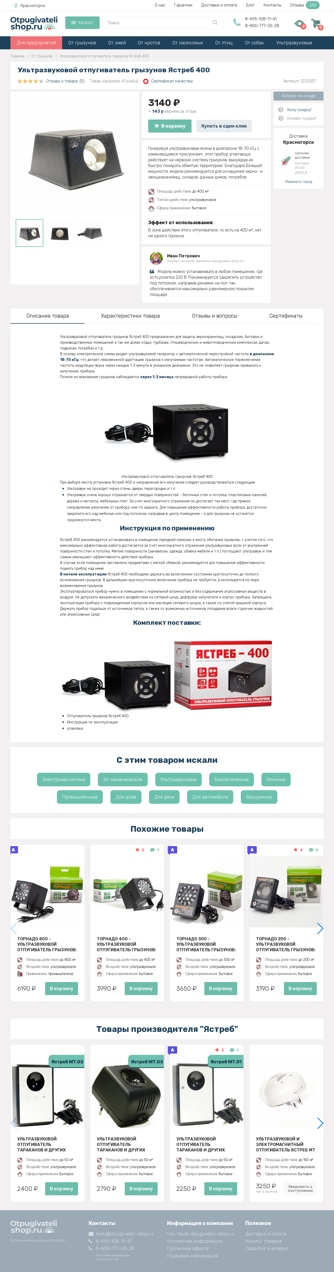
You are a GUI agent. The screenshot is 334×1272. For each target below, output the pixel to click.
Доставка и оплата (265, 1234)
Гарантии (183, 5)
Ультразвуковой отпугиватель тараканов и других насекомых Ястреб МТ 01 (205, 1144)
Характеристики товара (130, 316)
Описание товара (47, 316)
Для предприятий (36, 43)
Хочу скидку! (299, 109)
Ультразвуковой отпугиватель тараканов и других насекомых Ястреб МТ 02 (46, 1144)
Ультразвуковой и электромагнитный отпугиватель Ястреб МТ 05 (285, 1144)
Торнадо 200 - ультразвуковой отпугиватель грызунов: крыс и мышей (285, 944)
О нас (160, 5)
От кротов (149, 43)
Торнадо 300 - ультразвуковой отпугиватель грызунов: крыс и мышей (206, 944)
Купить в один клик (224, 126)
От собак (254, 43)
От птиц (224, 43)
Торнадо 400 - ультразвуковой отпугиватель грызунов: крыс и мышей (126, 944)
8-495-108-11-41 (261, 18)
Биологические (231, 779)
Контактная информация (194, 1241)
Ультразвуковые (294, 43)
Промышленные (80, 797)
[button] (320, 928)
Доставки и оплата (219, 5)
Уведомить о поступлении (300, 1189)
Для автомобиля (210, 797)
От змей (117, 43)
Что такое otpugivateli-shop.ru (200, 1234)
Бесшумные (259, 797)
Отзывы (305, 5)
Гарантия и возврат (267, 1248)
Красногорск (29, 5)
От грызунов (82, 43)
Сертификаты (286, 316)
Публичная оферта (187, 1248)
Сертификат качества (168, 81)
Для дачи (164, 797)
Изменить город (298, 181)
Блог (250, 5)
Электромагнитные (63, 779)
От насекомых (187, 43)
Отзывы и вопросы (214, 316)
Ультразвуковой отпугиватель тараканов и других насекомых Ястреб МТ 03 (126, 1144)
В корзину (170, 126)
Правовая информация (192, 1255)
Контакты (272, 5)
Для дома (126, 797)
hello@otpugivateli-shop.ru (121, 1234)
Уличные (276, 779)
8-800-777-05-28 (262, 25)
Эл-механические (122, 779)
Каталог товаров (263, 1241)
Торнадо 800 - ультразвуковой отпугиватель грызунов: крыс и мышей (46, 944)
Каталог (82, 22)
